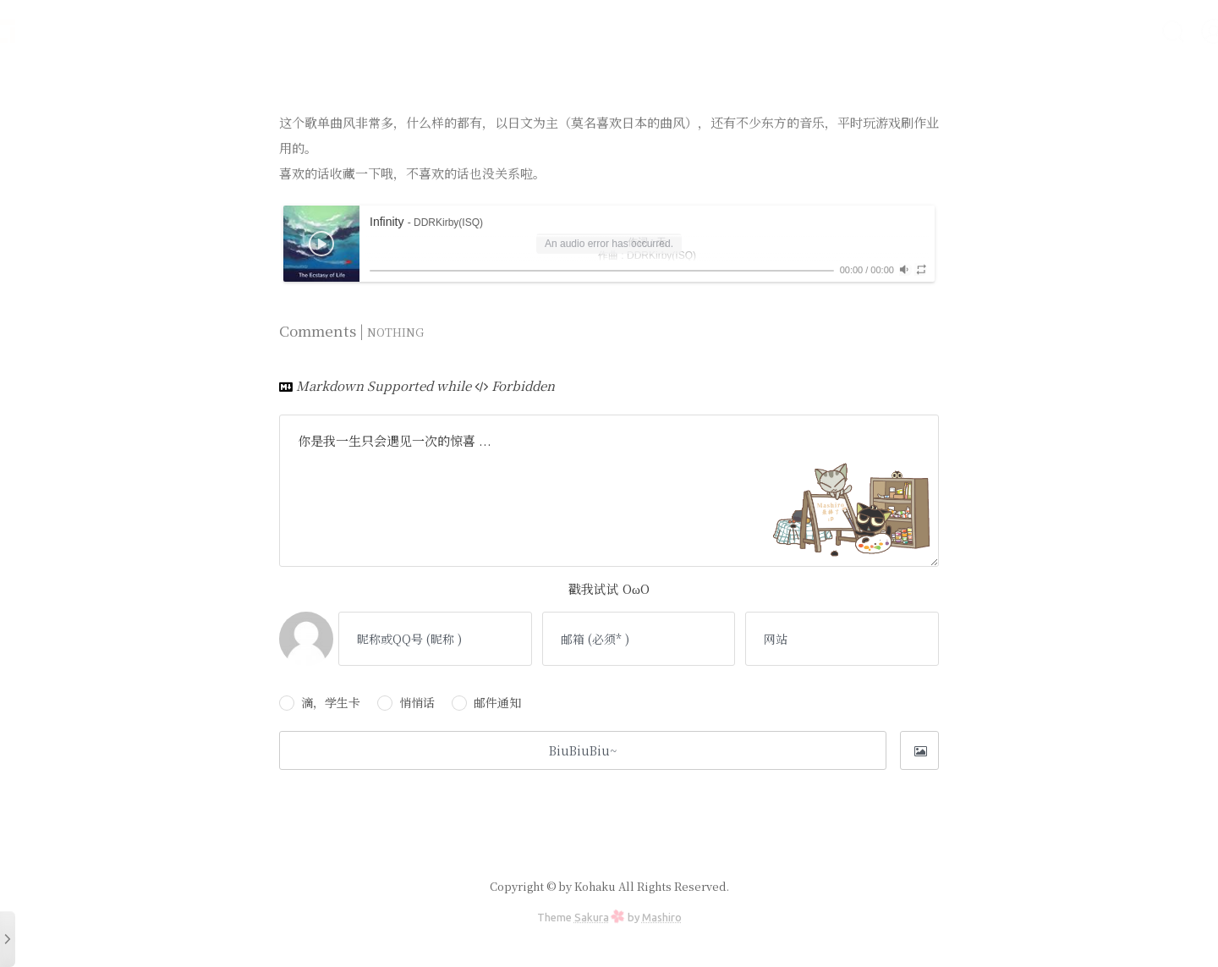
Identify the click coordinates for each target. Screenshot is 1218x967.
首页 (710, 31)
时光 (761, 31)
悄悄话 (406, 702)
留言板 (998, 31)
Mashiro (662, 917)
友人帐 (934, 31)
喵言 (876, 31)
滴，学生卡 (319, 702)
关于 (1106, 31)
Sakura (591, 917)
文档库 (818, 31)
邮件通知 (486, 702)
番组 (1055, 31)
